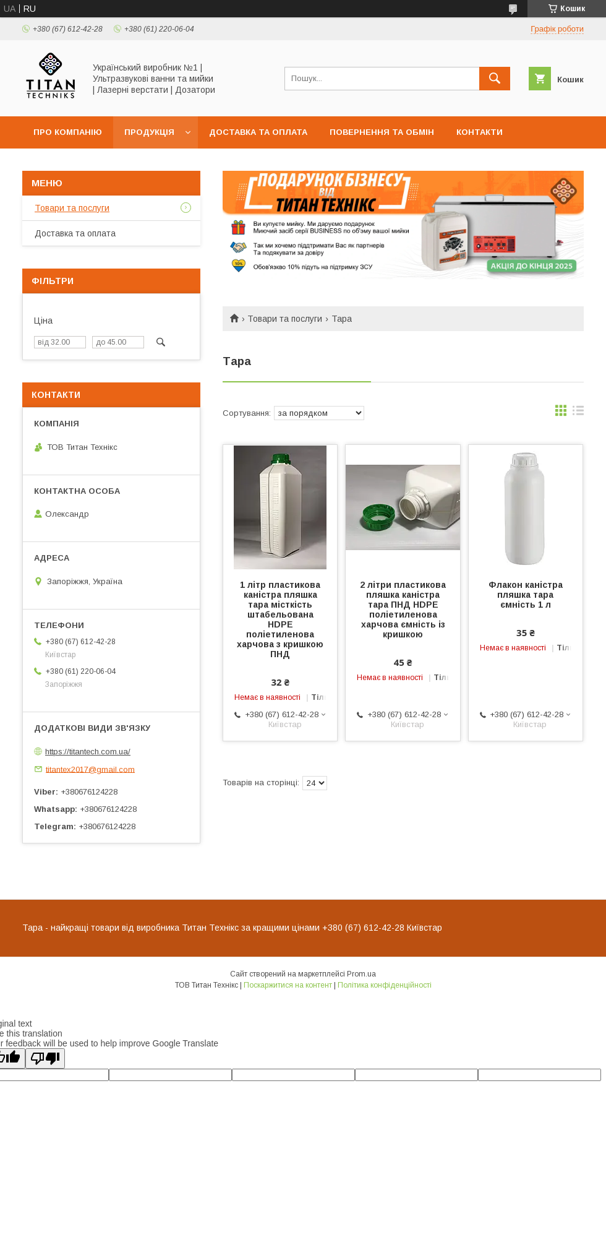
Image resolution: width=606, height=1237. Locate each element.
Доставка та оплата (258, 132)
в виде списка (578, 413)
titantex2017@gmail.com (90, 769)
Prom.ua (361, 974)
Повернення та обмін (382, 132)
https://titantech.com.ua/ (87, 751)
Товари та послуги (284, 319)
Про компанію (67, 132)
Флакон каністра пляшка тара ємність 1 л (526, 595)
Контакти (479, 132)
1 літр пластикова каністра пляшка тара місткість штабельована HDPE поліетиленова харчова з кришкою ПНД (280, 619)
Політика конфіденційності (385, 985)
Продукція (149, 132)
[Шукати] (494, 78)
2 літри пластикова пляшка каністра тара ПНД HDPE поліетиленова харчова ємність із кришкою (403, 609)
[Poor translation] (45, 1058)
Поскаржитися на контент (288, 985)
